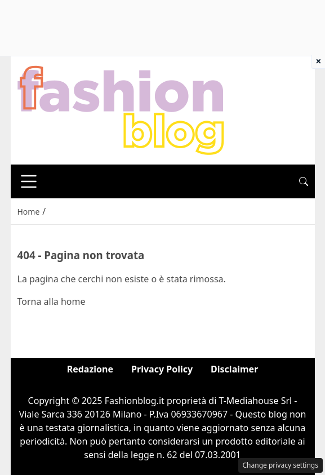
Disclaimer (234, 369)
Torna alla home (51, 301)
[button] (303, 181)
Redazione (90, 369)
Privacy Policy (162, 369)
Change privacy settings (281, 465)
